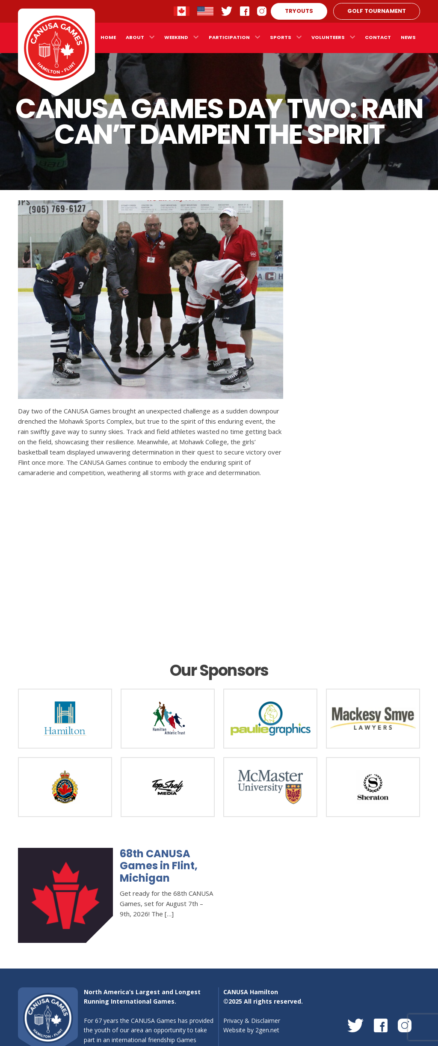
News (408, 37)
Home (108, 37)
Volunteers (328, 37)
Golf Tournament (376, 11)
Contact (378, 37)
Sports (280, 37)
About (135, 37)
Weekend (176, 37)
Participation (229, 37)
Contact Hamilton (182, 11)
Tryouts (299, 11)
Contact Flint (205, 11)
